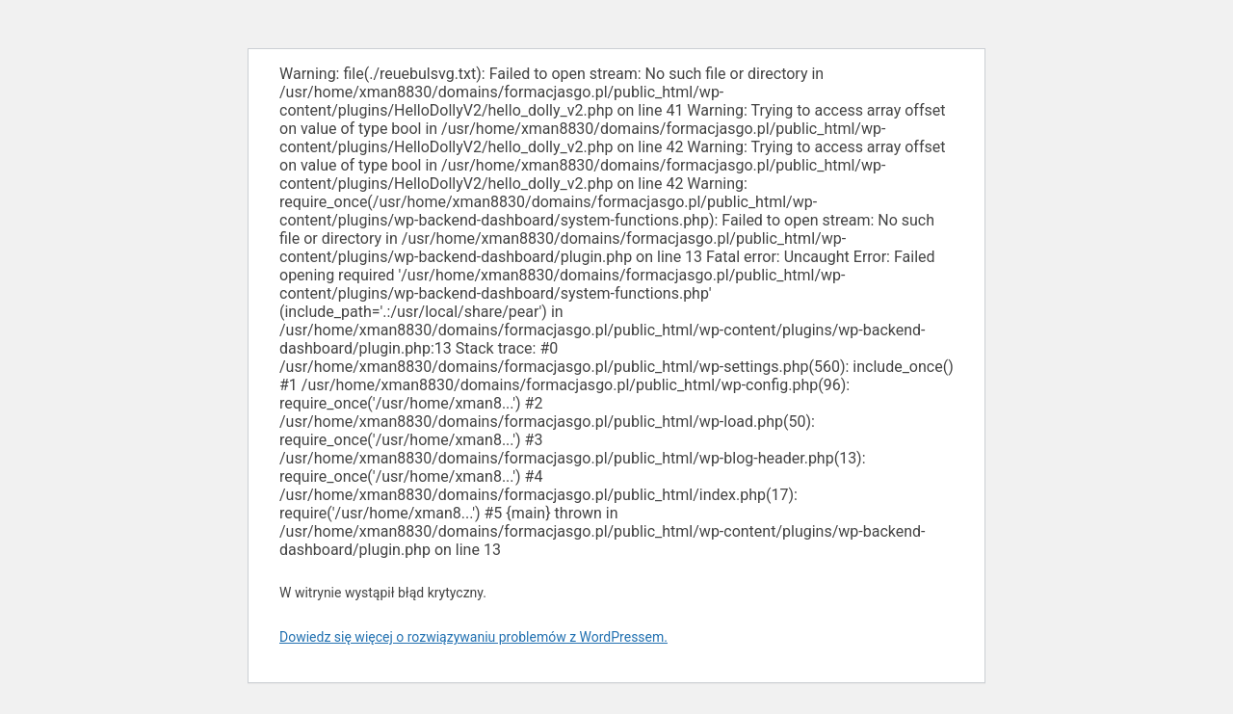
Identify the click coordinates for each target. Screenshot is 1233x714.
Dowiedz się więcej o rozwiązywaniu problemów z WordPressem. (473, 637)
